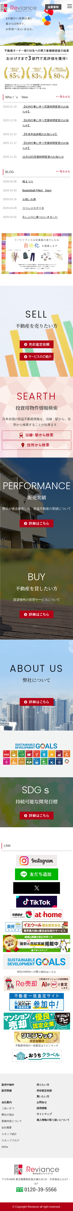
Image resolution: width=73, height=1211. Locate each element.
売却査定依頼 (44, 1090)
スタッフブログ (10, 1140)
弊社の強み (8, 1114)
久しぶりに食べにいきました (40, 217)
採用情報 (42, 1108)
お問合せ (42, 1102)
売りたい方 (43, 1084)
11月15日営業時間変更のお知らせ (43, 156)
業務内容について (12, 1121)
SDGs (5, 1146)
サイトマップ (44, 1114)
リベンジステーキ (33, 208)
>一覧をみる (63, 96)
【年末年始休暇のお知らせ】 (40, 134)
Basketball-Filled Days (36, 190)
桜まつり (27, 181)
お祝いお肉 (29, 199)
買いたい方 (43, 1096)
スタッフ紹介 (9, 1133)
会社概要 (7, 1127)
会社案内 (7, 1102)
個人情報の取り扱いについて (53, 1119)
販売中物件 (8, 1084)
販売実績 (7, 1090)
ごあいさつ (8, 1108)
